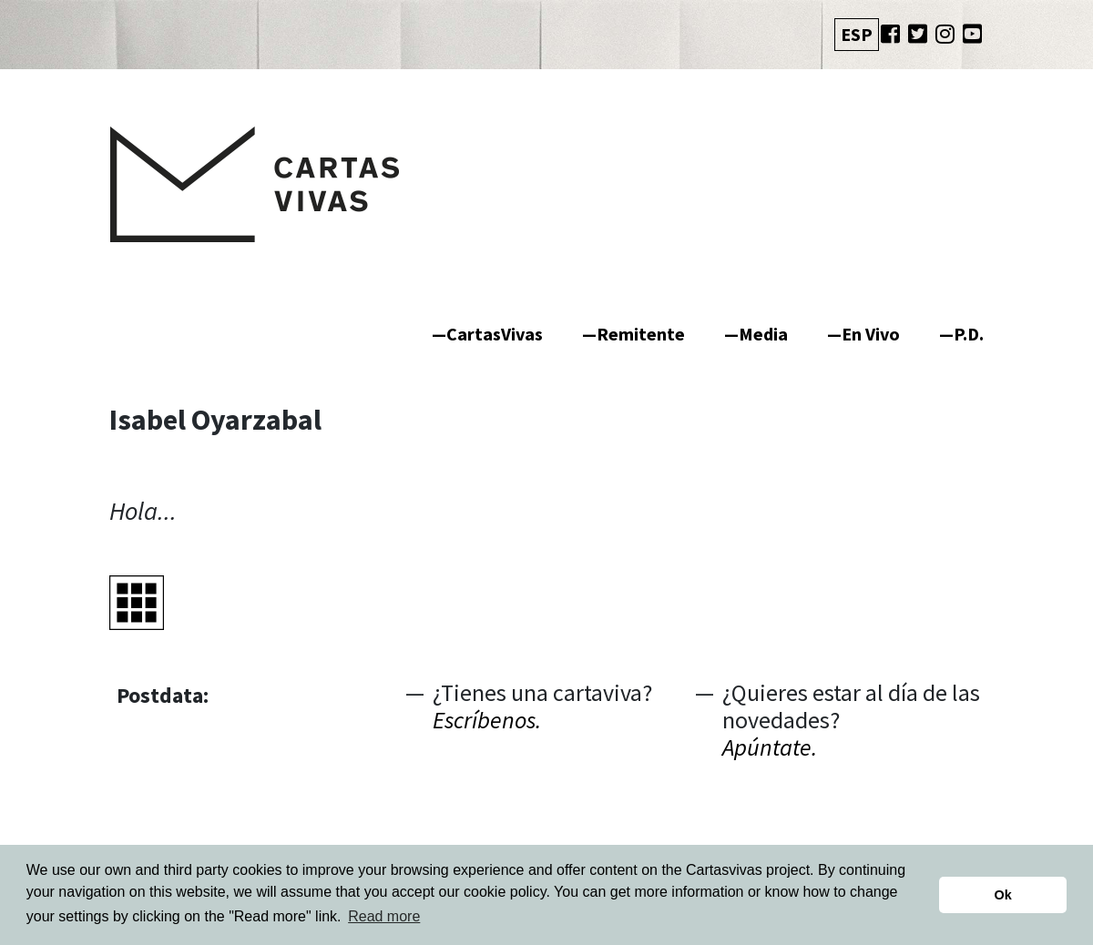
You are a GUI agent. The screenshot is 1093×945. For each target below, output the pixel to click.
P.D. (969, 333)
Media (763, 333)
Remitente (641, 333)
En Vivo (871, 333)
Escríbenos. (487, 720)
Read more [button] (384, 916)
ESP (857, 34)
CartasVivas (494, 333)
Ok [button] (1003, 895)
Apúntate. (769, 747)
